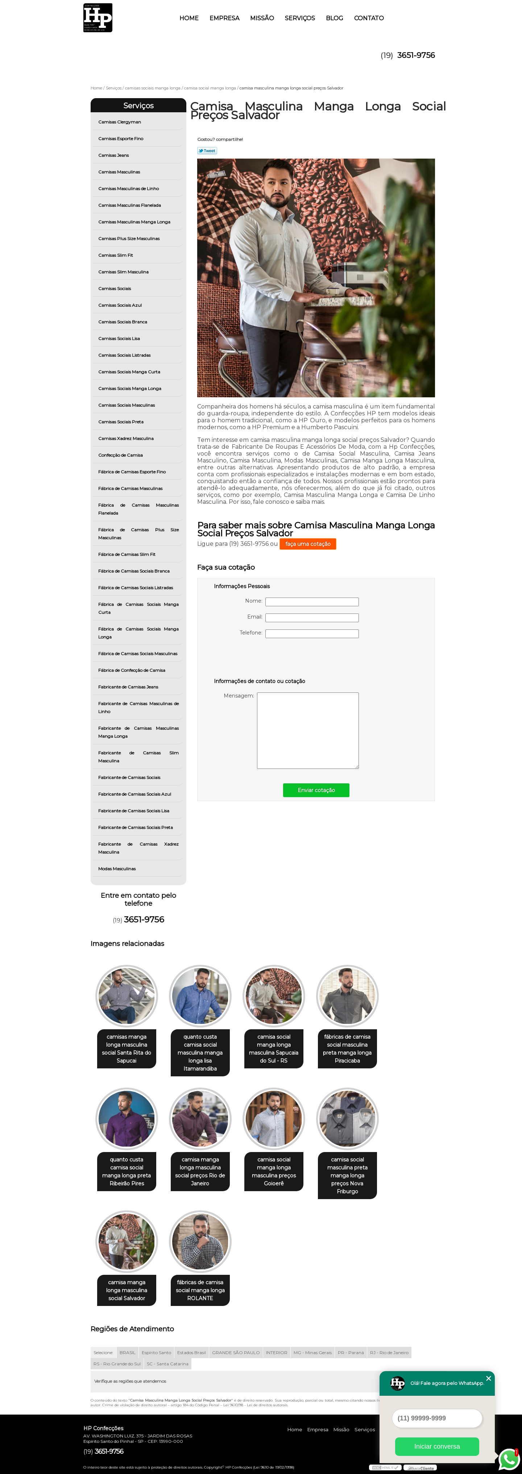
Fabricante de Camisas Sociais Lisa (134, 810)
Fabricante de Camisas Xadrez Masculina (138, 848)
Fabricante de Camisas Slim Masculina (138, 756)
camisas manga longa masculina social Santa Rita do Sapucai (126, 1049)
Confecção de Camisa (121, 455)
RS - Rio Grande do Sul (117, 1363)
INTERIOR (276, 1352)
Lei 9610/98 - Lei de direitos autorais (255, 1405)
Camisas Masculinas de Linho (129, 188)
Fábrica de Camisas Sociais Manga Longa (138, 633)
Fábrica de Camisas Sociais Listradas (136, 587)
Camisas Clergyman (120, 122)
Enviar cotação (316, 790)
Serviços (300, 18)
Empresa (224, 18)
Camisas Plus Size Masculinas (129, 238)
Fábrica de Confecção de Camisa (132, 670)
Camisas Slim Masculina (124, 272)
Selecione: (103, 1352)
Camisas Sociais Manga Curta (129, 371)
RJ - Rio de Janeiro (389, 1352)
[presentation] (260, 659)
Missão (262, 18)
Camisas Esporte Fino (121, 138)
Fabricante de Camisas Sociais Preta (136, 827)
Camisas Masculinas (119, 172)
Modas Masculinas (117, 868)
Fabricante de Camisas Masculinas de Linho (138, 707)
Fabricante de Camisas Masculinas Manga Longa (138, 732)
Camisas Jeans (114, 155)
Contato (369, 18)
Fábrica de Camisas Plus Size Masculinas (138, 533)
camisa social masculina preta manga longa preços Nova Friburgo (347, 1175)
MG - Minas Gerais (313, 1352)
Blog (334, 18)
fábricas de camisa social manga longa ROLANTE (200, 1290)
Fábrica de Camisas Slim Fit (127, 554)
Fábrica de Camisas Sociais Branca (134, 571)
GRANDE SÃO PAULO (236, 1352)
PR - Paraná (351, 1352)
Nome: (302, 602)
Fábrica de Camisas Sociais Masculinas (138, 653)
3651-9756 (416, 55)
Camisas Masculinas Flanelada (130, 205)
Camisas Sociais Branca (123, 321)
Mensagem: (291, 730)
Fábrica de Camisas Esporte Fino (132, 471)
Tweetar (207, 150)
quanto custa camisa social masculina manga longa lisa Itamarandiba (200, 1053)
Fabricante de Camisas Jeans (128, 687)
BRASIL (128, 1352)
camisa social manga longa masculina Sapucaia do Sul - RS (273, 1049)
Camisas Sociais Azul (120, 305)
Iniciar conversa (437, 1446)
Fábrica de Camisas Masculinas (130, 488)
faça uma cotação (308, 544)
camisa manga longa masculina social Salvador (126, 1290)
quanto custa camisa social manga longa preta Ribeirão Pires (126, 1171)
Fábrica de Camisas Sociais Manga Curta (138, 608)
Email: (303, 618)
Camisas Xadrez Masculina (126, 438)
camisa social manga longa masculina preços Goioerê (274, 1171)
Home (189, 18)
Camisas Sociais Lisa (119, 338)
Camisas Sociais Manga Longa (130, 388)
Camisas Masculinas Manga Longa (134, 222)
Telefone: (299, 633)
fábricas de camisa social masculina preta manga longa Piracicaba (347, 1049)
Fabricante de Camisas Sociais (129, 777)
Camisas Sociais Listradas (125, 355)
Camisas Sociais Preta (121, 421)
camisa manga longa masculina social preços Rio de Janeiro (200, 1171)
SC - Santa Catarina (167, 1363)
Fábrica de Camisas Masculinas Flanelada (138, 509)
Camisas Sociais (115, 288)
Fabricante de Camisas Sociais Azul (135, 794)
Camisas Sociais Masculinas (127, 405)
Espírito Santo (156, 1352)
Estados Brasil (191, 1352)
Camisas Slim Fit (116, 255)
